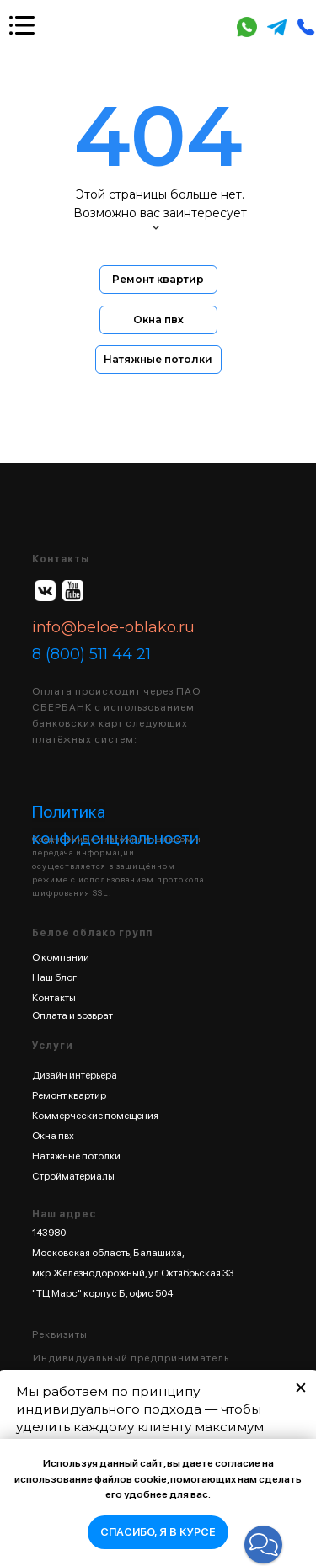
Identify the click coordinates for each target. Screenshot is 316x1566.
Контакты (54, 998)
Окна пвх (53, 1136)
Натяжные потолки (76, 1156)
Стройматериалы (73, 1176)
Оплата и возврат (72, 1015)
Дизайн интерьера (74, 1075)
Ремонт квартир (69, 1095)
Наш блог (54, 977)
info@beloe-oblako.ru (113, 627)
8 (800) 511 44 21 (91, 654)
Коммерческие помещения (95, 1115)
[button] (263, 1544)
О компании (60, 957)
